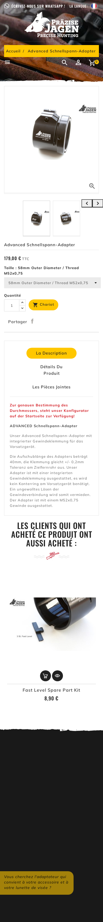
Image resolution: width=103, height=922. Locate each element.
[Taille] (52, 282)
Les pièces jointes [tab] (51, 386)
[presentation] (86, 203)
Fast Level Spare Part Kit (51, 690)
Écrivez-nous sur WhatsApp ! (38, 6)
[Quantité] (11, 305)
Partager (32, 321)
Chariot (43, 305)
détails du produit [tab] (51, 370)
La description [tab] (51, 353)
